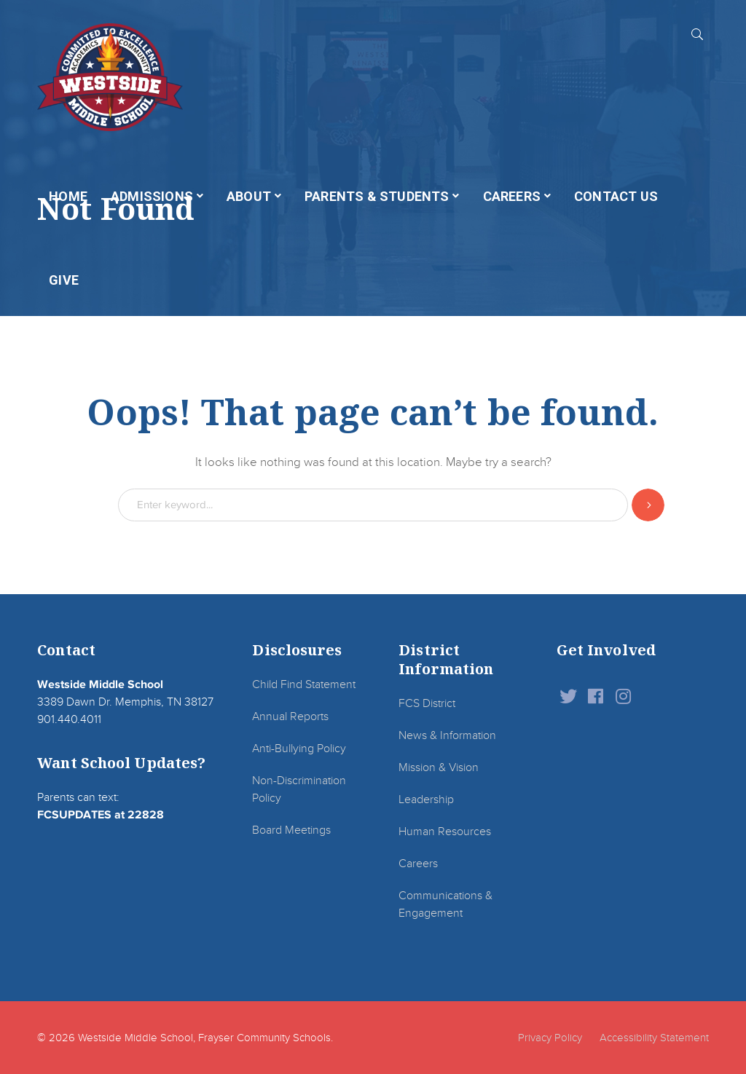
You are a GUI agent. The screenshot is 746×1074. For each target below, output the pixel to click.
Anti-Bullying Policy (299, 748)
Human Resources (444, 831)
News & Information (447, 735)
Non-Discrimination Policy (299, 789)
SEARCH (697, 33)
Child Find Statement (304, 684)
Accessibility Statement (654, 1037)
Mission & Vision (438, 767)
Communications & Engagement (445, 904)
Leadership (426, 799)
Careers (418, 863)
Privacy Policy (550, 1037)
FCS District (426, 703)
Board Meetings (291, 830)
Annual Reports (290, 716)
